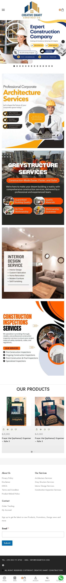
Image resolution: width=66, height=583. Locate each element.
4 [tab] (23, 66)
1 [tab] (14, 66)
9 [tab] (37, 66)
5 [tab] (25, 66)
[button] (32, 452)
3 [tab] (20, 66)
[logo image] (32, 9)
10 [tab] (40, 66)
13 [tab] (49, 66)
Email (5, 528)
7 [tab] (31, 66)
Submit (7, 543)
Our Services (41, 473)
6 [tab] (28, 66)
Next (63, 41)
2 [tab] (17, 66)
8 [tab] (34, 66)
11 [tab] (43, 66)
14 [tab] (52, 66)
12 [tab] (46, 66)
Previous (3, 41)
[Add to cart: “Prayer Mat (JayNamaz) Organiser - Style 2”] (36, 429)
